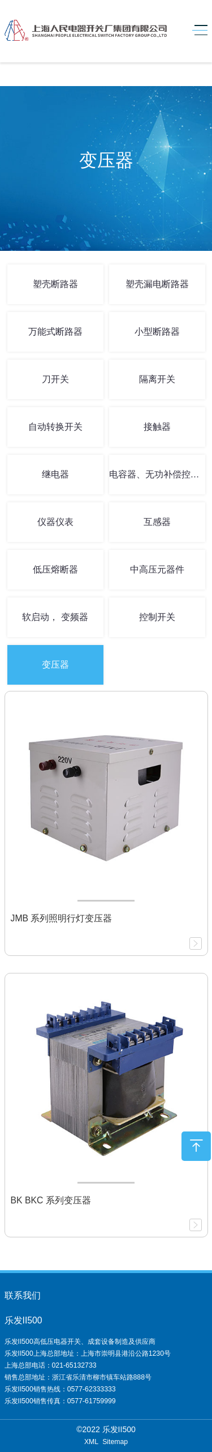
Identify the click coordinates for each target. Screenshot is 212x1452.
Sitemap (115, 1442)
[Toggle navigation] (197, 30)
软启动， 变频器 (55, 617)
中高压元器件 (157, 569)
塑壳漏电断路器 (157, 284)
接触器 (157, 427)
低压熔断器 (55, 569)
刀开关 (55, 379)
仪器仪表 (55, 522)
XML (91, 1442)
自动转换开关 (55, 427)
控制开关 (157, 617)
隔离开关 (157, 379)
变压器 (55, 664)
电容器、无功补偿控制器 (157, 474)
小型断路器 (157, 331)
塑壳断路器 (55, 284)
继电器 (55, 474)
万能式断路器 (55, 331)
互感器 (157, 522)
